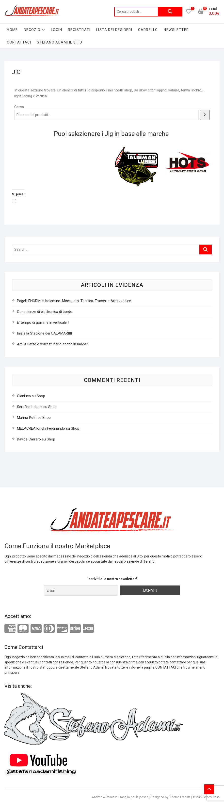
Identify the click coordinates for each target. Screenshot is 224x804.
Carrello (148, 30)
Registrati (79, 30)
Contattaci (19, 42)
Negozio (32, 30)
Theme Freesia (180, 797)
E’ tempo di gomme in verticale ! (43, 322)
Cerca (170, 11)
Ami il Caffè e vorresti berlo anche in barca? (52, 344)
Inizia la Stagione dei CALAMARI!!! (44, 333)
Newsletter (176, 30)
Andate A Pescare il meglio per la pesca (120, 797)
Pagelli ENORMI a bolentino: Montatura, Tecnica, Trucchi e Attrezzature (74, 301)
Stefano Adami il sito (59, 42)
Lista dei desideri (114, 30)
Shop (41, 396)
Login (56, 30)
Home (12, 30)
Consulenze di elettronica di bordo (44, 311)
